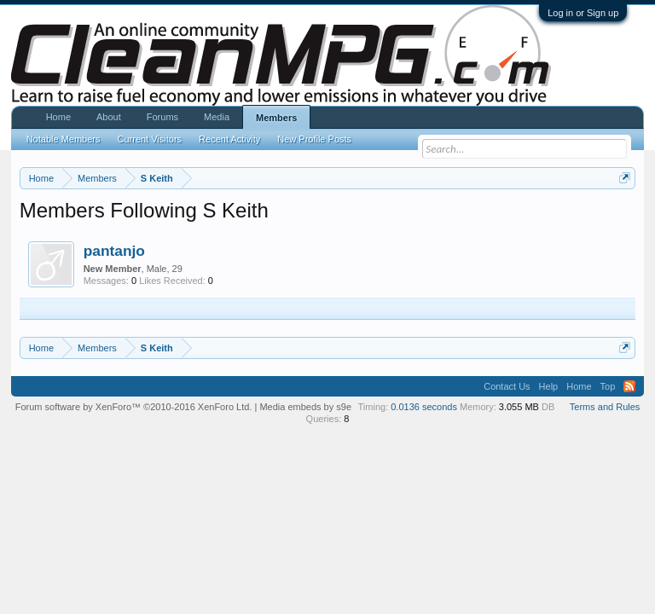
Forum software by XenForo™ (133, 407)
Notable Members (63, 139)
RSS (629, 386)
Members (276, 118)
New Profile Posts (314, 139)
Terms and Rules (605, 407)
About (108, 117)
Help (549, 386)
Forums (162, 117)
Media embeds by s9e (305, 407)
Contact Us (507, 386)
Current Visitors (150, 139)
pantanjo (114, 250)
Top (608, 386)
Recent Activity (229, 139)
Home (58, 117)
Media (216, 117)
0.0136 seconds (424, 407)
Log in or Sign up (583, 13)
